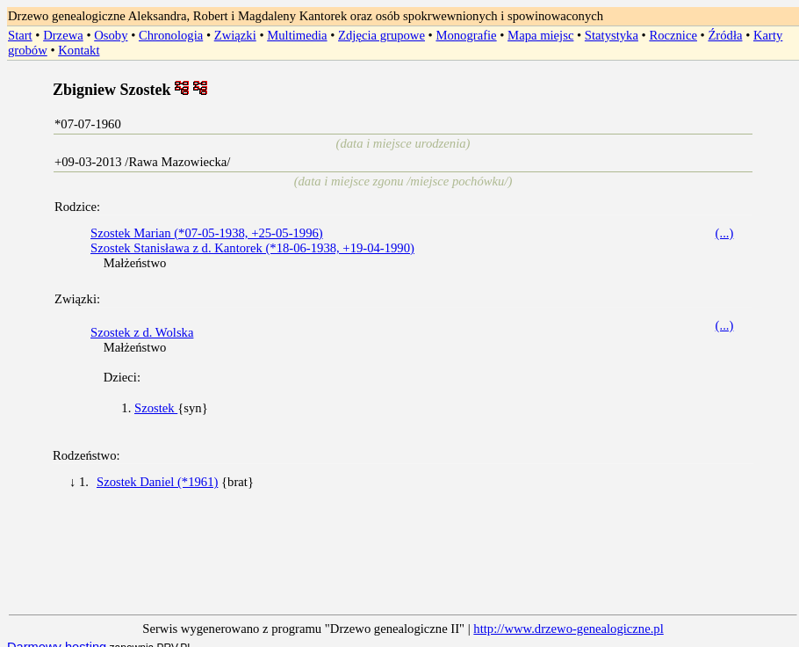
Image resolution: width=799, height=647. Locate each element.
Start (20, 35)
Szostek (155, 408)
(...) (725, 233)
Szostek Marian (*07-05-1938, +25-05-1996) (206, 233)
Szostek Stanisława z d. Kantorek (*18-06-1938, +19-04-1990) (252, 248)
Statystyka (611, 35)
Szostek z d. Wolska (141, 332)
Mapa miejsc (540, 35)
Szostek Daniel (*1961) (157, 482)
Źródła (725, 35)
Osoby (110, 35)
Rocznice (673, 35)
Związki (235, 35)
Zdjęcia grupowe (381, 35)
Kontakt (78, 50)
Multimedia (297, 35)
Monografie (465, 35)
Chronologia (171, 35)
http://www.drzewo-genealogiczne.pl (568, 629)
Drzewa (63, 35)
